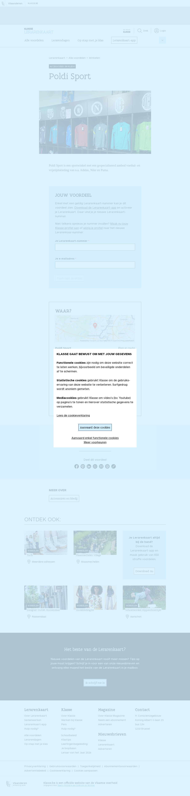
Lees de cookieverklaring (73, 415)
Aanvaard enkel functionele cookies (95, 438)
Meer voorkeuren (95, 442)
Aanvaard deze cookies (95, 427)
